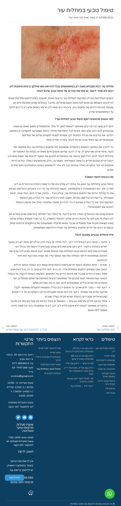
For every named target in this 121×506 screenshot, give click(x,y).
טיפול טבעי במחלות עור (48, 368)
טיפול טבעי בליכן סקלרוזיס (106, 382)
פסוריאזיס (109, 355)
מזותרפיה (110, 388)
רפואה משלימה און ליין (105, 350)
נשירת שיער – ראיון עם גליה (79, 363)
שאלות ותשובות (52, 373)
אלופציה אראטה (106, 369)
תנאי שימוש (16, 482)
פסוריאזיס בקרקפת (50, 364)
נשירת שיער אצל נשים (50, 348)
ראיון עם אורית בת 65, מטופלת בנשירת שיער (82, 357)
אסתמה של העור (106, 364)
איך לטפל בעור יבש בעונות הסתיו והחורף (80, 380)
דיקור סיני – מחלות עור (81, 386)
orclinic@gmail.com (22, 376)
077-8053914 (20, 363)
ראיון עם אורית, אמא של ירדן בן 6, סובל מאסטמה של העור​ (78, 371)
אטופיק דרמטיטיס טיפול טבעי (48, 358)
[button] (14, 478)
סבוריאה (110, 392)
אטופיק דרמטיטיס (105, 360)
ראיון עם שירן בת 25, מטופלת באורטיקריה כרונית (79, 350)
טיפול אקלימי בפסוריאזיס (108, 375)
